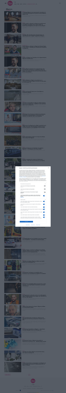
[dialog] (33, 196)
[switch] (44, 186)
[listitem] (33, 183)
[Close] (49, 168)
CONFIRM (26, 221)
